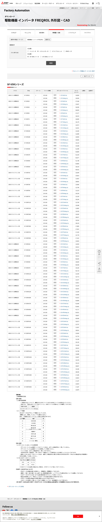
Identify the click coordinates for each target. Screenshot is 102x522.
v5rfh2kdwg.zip (65, 330)
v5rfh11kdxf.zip (65, 351)
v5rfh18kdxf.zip (65, 363)
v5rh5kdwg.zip (64, 265)
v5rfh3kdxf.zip (64, 333)
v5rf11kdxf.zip (64, 202)
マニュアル (28, 33)
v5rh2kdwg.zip (64, 253)
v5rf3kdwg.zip (64, 187)
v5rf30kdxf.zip (64, 226)
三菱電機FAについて (64, 8)
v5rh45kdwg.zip (65, 312)
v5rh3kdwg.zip (64, 259)
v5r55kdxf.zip (64, 166)
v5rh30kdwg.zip (65, 300)
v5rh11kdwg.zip (65, 276)
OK (78, 516)
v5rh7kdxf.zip (64, 268)
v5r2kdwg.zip (64, 104)
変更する (47, 39)
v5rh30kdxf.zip (64, 297)
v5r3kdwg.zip (64, 110)
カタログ (13, 33)
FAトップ (18, 3)
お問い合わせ (74, 8)
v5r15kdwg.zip (64, 134)
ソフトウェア (72, 33)
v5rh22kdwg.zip (65, 294)
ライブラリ (87, 33)
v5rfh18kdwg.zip (65, 366)
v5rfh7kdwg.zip (65, 348)
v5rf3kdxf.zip (64, 184)
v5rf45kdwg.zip (65, 241)
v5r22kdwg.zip (64, 146)
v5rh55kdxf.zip (64, 315)
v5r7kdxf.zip (64, 119)
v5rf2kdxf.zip (64, 178)
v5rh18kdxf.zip (64, 285)
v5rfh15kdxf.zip (65, 357)
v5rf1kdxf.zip (64, 172)
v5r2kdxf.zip (64, 101)
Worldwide (92, 3)
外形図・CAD (56, 33)
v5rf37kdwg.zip (65, 235)
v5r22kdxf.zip (64, 143)
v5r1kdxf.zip (64, 95)
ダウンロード (60, 3)
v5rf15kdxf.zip (64, 208)
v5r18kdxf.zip (64, 137)
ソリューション (28, 3)
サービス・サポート (48, 3)
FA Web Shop (84, 3)
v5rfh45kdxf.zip (65, 387)
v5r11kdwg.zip (64, 128)
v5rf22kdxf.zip (64, 220)
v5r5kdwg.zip (64, 116)
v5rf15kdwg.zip (65, 211)
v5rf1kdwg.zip (64, 175)
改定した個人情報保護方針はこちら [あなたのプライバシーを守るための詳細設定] (19, 514)
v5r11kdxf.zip (64, 125)
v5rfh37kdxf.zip (65, 381)
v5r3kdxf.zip (64, 107)
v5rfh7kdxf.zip (64, 345)
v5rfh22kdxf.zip (65, 369)
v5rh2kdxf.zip (64, 250)
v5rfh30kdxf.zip (65, 375)
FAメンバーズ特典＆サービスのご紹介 (84, 71)
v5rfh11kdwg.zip (65, 354)
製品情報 (37, 3)
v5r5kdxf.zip (64, 113)
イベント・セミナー (72, 3)
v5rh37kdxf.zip (64, 303)
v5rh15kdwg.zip (65, 282)
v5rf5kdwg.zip (64, 193)
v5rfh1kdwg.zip (65, 324)
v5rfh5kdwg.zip (65, 342)
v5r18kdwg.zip (64, 140)
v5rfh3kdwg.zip (65, 336)
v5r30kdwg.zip (64, 151)
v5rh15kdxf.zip (64, 279)
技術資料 (41, 33)
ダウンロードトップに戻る (16, 486)
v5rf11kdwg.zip (65, 205)
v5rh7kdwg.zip (64, 271)
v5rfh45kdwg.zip (65, 390)
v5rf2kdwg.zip (64, 181)
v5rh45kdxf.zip (64, 309)
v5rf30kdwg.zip (65, 229)
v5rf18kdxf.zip (64, 214)
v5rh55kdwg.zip (65, 318)
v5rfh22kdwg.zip (65, 372)
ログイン (98, 8)
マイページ (82, 8)
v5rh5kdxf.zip (64, 262)
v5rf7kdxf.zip (64, 196)
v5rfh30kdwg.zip (65, 378)
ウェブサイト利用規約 (36, 519)
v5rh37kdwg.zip (65, 306)
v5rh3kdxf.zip (64, 256)
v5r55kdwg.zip (64, 169)
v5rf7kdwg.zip (64, 199)
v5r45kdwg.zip (64, 163)
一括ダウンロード (87, 76)
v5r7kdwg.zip (64, 122)
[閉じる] (99, 516)
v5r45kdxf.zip (64, 160)
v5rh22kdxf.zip (64, 291)
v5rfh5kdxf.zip (64, 339)
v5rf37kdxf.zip (64, 232)
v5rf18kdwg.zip (65, 217)
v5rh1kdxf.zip (64, 244)
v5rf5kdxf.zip (64, 190)
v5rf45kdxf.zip (64, 238)
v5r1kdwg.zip (64, 98)
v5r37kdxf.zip (64, 155)
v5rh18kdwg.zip (65, 288)
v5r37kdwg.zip (64, 157)
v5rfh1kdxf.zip (64, 321)
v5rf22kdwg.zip (65, 223)
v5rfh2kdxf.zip (64, 327)
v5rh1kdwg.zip (64, 247)
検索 (51, 63)
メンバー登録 (90, 8)
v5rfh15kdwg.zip (65, 360)
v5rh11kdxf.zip (64, 274)
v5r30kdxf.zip (64, 149)
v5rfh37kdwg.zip (65, 384)
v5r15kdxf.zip (64, 131)
